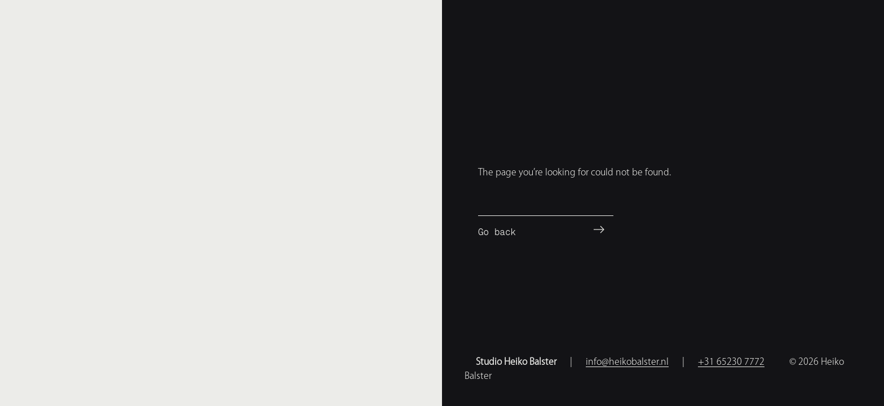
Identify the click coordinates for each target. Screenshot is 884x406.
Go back (497, 232)
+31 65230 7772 (731, 361)
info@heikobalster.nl (627, 361)
